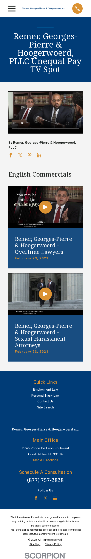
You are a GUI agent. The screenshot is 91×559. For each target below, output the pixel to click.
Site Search (45, 407)
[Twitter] (45, 498)
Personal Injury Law (45, 395)
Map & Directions (45, 460)
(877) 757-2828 (45, 480)
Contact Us (45, 401)
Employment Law (45, 389)
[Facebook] (36, 498)
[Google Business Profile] (55, 498)
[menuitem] (34, 544)
